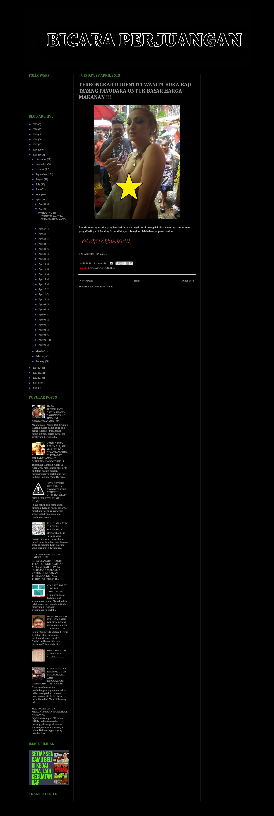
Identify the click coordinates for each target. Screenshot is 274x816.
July (38, 184)
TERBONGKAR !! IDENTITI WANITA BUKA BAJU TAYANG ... (52, 218)
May (38, 194)
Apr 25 (43, 233)
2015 (35, 154)
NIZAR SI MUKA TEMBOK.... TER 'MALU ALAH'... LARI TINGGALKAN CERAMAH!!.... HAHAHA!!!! (49, 676)
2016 (35, 149)
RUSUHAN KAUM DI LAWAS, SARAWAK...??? (57, 526)
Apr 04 (43, 330)
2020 (35, 129)
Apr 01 (43, 345)
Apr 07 (43, 314)
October (40, 169)
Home (137, 280)
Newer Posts (86, 280)
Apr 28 (43, 209)
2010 (35, 388)
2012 (35, 377)
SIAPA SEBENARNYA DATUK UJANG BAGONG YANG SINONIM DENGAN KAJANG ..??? (49, 414)
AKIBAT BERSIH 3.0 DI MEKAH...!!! (47, 556)
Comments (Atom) (103, 286)
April (38, 199)
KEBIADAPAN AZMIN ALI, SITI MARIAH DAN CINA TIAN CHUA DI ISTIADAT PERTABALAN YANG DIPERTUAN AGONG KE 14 (50, 452)
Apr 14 (43, 279)
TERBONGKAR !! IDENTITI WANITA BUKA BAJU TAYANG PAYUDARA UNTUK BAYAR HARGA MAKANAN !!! (136, 91)
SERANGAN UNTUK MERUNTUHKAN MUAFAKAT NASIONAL (49, 711)
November (41, 164)
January (40, 361)
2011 (35, 383)
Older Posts (188, 280)
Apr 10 (43, 299)
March (39, 351)
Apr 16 (43, 269)
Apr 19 (43, 264)
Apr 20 (43, 259)
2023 (35, 124)
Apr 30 (43, 204)
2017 (35, 144)
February (40, 356)
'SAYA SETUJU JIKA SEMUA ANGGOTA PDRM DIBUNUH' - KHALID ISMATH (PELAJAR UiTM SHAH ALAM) (50, 492)
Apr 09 (43, 304)
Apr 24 (43, 238)
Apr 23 (43, 244)
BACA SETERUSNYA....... (93, 254)
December (41, 159)
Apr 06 (43, 319)
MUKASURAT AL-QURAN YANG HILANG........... (57, 653)
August (39, 179)
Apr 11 (42, 294)
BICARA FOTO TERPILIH (101, 268)
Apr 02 (43, 340)
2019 (35, 134)
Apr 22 (43, 249)
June (38, 189)
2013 (35, 372)
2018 (35, 139)
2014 (35, 367)
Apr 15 (43, 274)
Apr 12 (43, 289)
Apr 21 (43, 254)
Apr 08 (43, 309)
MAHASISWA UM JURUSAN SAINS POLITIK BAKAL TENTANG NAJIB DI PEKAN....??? (57, 622)
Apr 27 (43, 228)
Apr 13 (43, 284)
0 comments (100, 263)
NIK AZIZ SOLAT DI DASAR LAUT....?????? (57, 588)
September (41, 174)
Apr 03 (43, 335)
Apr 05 (43, 324)
